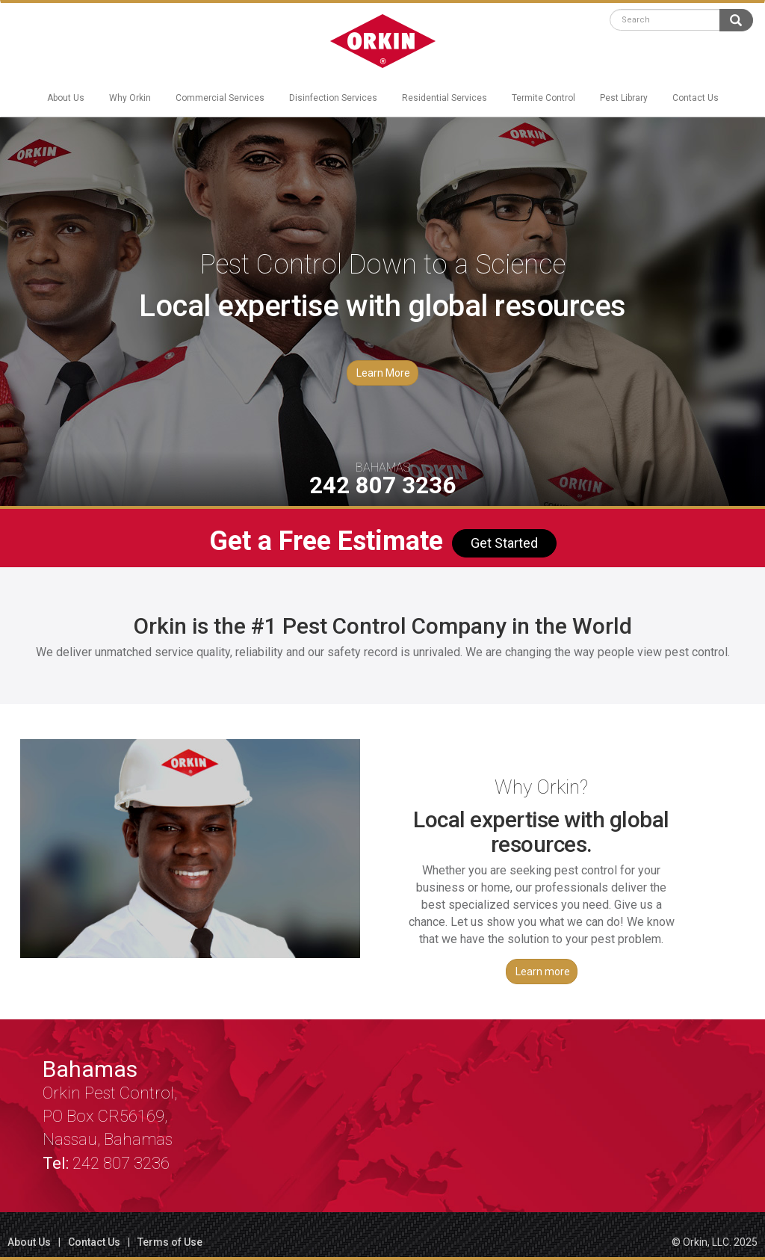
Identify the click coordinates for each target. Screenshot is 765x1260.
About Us (65, 98)
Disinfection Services (333, 98)
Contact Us (695, 98)
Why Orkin (130, 98)
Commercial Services (220, 98)
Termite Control (543, 98)
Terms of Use (169, 1242)
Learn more (542, 972)
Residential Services (444, 98)
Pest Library (624, 98)
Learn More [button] (383, 373)
